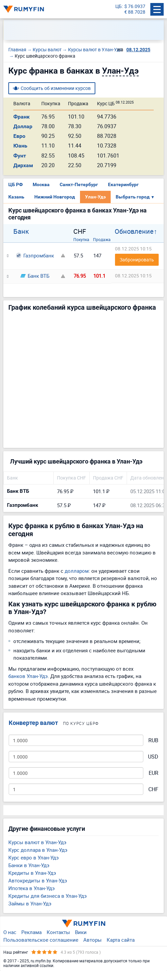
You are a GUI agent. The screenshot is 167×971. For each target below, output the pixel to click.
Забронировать (137, 259)
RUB (153, 740)
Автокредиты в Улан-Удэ (37, 880)
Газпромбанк (35, 255)
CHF (153, 789)
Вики (81, 932)
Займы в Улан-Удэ (29, 903)
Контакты (58, 932)
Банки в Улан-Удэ (28, 865)
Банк (21, 231)
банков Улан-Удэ (28, 676)
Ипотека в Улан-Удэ (31, 888)
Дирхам (23, 165)
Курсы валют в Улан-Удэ (37, 842)
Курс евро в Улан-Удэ (33, 857)
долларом (77, 570)
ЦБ (118, 6)
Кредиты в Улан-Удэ (32, 873)
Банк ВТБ (34, 275)
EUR (153, 773)
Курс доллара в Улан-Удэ (37, 850)
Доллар (22, 126)
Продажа (102, 239)
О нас (9, 932)
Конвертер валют (33, 722)
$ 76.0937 (134, 6)
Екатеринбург (123, 184)
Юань (20, 146)
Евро (19, 136)
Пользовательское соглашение (40, 940)
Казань (16, 196)
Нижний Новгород (54, 196)
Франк (21, 117)
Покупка (81, 239)
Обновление (134, 231)
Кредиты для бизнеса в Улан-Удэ (47, 896)
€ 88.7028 (134, 12)
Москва (41, 184)
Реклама (31, 932)
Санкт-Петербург (79, 184)
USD (153, 757)
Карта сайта (121, 940)
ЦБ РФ (15, 184)
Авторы (92, 940)
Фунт (19, 156)
